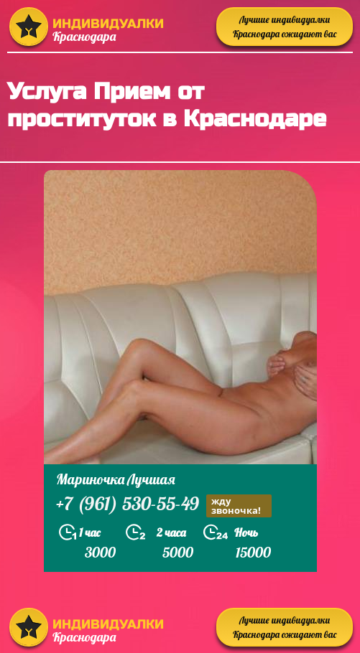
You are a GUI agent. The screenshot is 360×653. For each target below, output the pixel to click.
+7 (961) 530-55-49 (164, 505)
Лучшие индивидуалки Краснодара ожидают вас (284, 26)
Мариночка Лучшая (115, 479)
